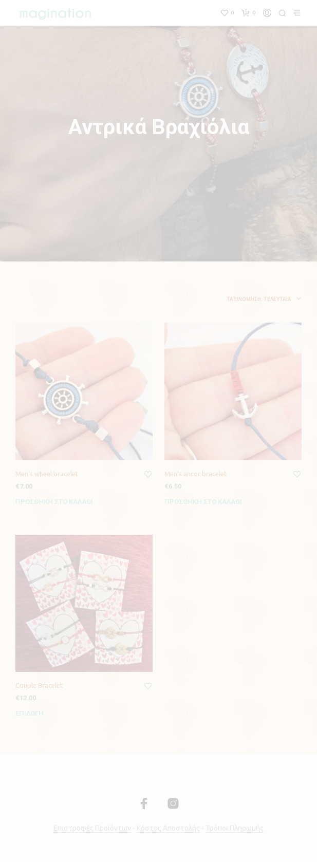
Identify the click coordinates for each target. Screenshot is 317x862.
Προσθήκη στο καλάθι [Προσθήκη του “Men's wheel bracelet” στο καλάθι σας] (54, 501)
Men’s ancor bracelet (195, 473)
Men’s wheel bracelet (46, 473)
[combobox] (223, 299)
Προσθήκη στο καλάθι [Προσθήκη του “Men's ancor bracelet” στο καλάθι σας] (203, 501)
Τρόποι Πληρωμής (235, 828)
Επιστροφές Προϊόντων (92, 828)
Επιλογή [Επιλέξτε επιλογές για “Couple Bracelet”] (29, 713)
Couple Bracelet (39, 685)
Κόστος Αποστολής (168, 828)
